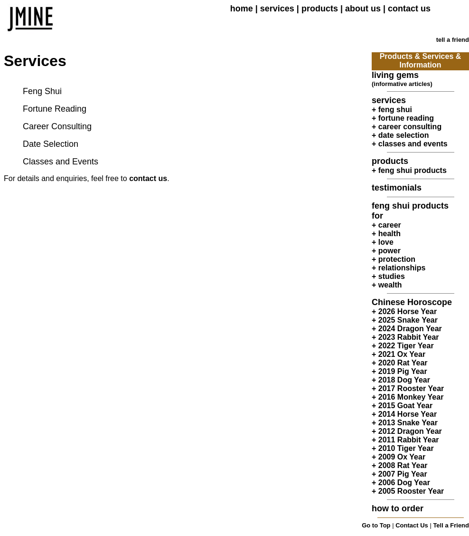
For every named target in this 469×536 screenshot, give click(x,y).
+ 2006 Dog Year (401, 483)
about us (363, 8)
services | (280, 8)
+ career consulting (406, 127)
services (389, 100)
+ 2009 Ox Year (398, 457)
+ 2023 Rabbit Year (405, 337)
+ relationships (398, 268)
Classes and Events (60, 161)
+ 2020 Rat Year (400, 363)
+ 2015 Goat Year (402, 406)
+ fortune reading (403, 118)
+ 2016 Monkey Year (407, 397)
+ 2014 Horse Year (404, 414)
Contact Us (411, 525)
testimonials (397, 187)
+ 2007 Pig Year (399, 474)
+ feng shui (392, 109)
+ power (386, 251)
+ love (383, 242)
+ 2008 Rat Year (400, 465)
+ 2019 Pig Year (399, 371)
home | (245, 8)
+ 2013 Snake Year (405, 423)
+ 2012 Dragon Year (407, 431)
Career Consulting (57, 126)
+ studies (388, 276)
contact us (148, 178)
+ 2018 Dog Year (401, 380)
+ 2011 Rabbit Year (405, 440)
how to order (397, 508)
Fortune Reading (54, 109)
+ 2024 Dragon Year (407, 329)
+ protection (393, 259)
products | (323, 8)
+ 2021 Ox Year (398, 354)
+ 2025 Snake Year (405, 320)
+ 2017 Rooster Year (408, 388)
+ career (386, 225)
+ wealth (387, 285)
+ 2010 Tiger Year (403, 448)
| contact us (406, 8)
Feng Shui (42, 91)
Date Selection (50, 144)
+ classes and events (410, 144)
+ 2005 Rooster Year (408, 491)
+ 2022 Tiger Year (403, 346)
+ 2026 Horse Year (404, 311)
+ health (386, 234)
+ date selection (400, 135)
